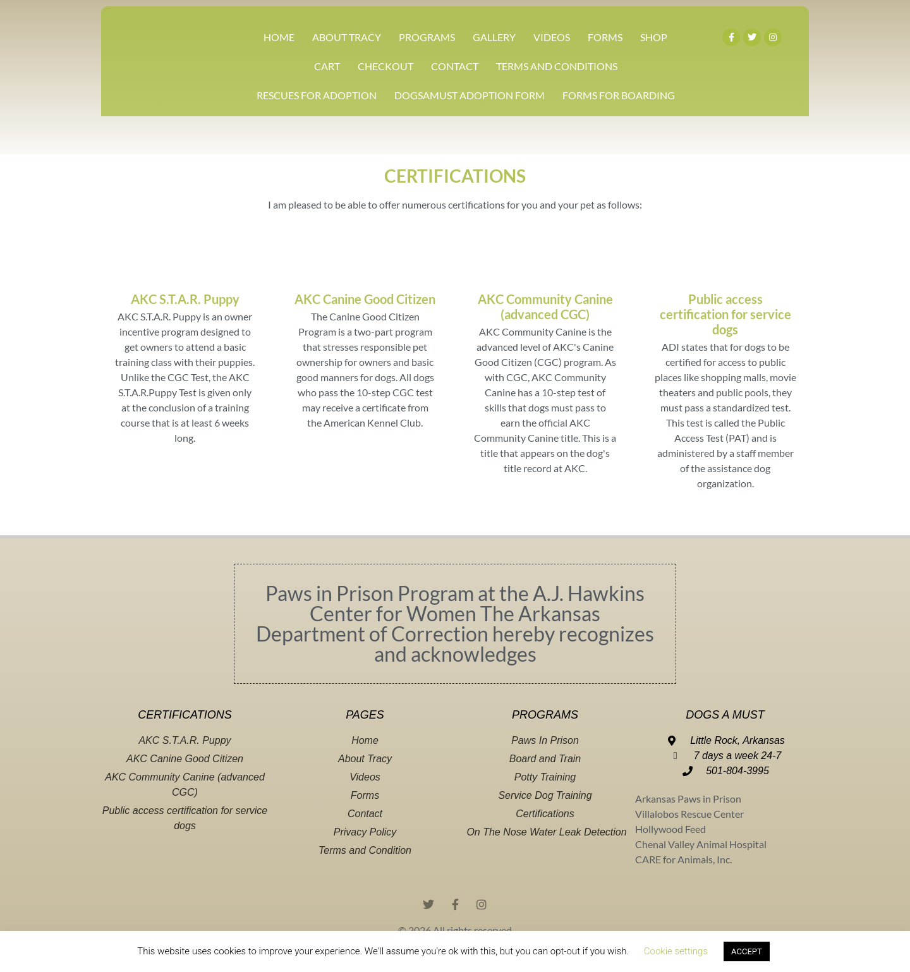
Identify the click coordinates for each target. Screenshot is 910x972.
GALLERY (494, 37)
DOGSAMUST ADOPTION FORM (469, 95)
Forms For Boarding (618, 95)
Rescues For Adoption (317, 95)
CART (327, 66)
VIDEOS (551, 37)
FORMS (605, 37)
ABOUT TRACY (346, 37)
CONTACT (454, 66)
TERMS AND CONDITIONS (556, 66)
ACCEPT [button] (746, 951)
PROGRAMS (427, 37)
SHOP (653, 37)
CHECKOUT (385, 66)
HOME (279, 37)
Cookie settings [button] (676, 951)
